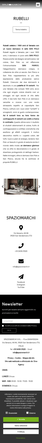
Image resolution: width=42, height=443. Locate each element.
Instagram (21, 284)
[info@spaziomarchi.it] (21, 261)
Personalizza (20, 438)
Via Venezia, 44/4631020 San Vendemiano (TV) (21, 234)
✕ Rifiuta (21, 432)
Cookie (18, 358)
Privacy (10, 358)
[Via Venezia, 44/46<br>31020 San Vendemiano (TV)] (21, 227)
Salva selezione (21, 426)
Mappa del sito (28, 358)
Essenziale (11, 413)
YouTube (21, 287)
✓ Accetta (21, 419)
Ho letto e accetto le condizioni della (21, 326)
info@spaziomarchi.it (21, 266)
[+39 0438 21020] (21, 245)
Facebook (21, 282)
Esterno (31, 413)
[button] (38, 5)
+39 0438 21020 (21, 251)
